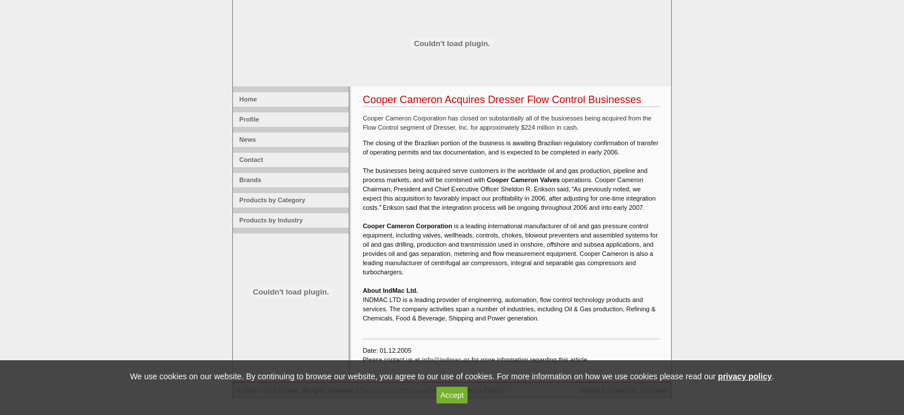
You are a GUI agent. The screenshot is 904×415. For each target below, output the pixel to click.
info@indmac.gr (445, 359)
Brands (248, 179)
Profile (247, 119)
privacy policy (744, 376)
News (246, 139)
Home (246, 99)
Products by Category (270, 200)
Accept (452, 395)
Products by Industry (269, 220)
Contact (249, 159)
